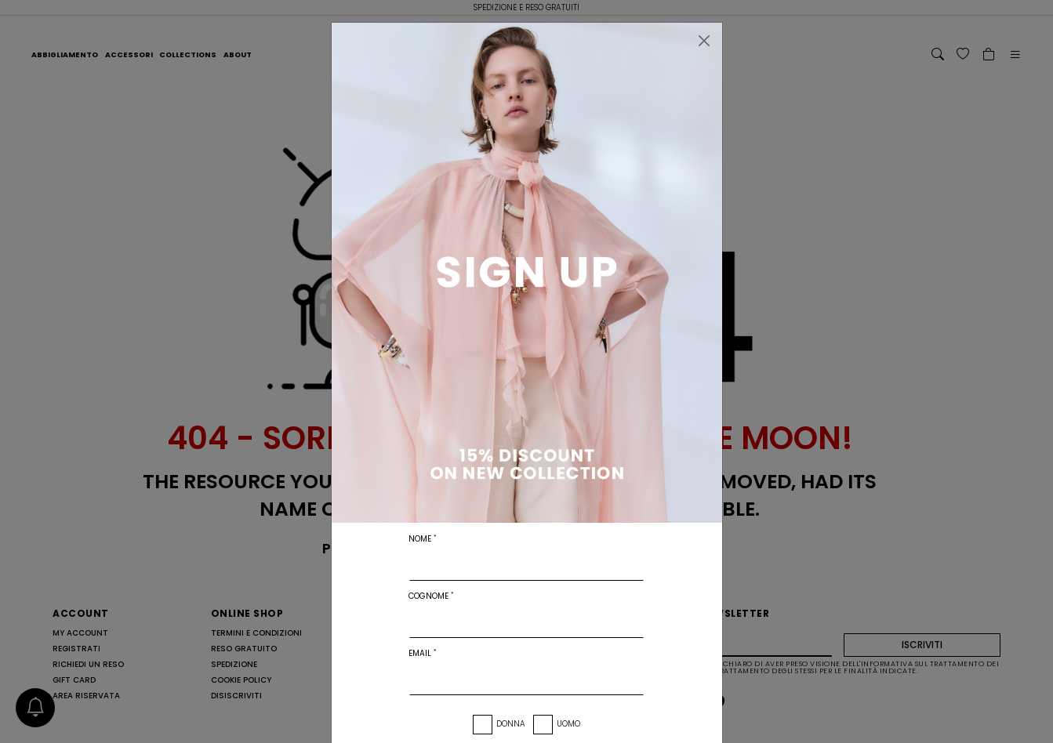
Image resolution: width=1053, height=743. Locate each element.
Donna (510, 724)
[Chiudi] (704, 41)
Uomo (568, 724)
